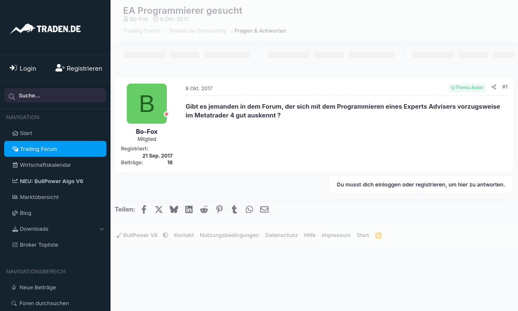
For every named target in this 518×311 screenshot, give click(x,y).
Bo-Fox (139, 18)
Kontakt (184, 235)
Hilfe (310, 235)
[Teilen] (493, 87)
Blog (25, 212)
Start (26, 133)
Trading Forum (38, 148)
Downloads (34, 228)
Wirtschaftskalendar (45, 164)
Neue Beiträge (38, 287)
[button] (101, 229)
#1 (505, 87)
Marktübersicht (39, 197)
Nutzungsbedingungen (229, 235)
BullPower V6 (137, 235)
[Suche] (55, 95)
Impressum (336, 235)
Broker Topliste (39, 244)
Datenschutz (281, 235)
